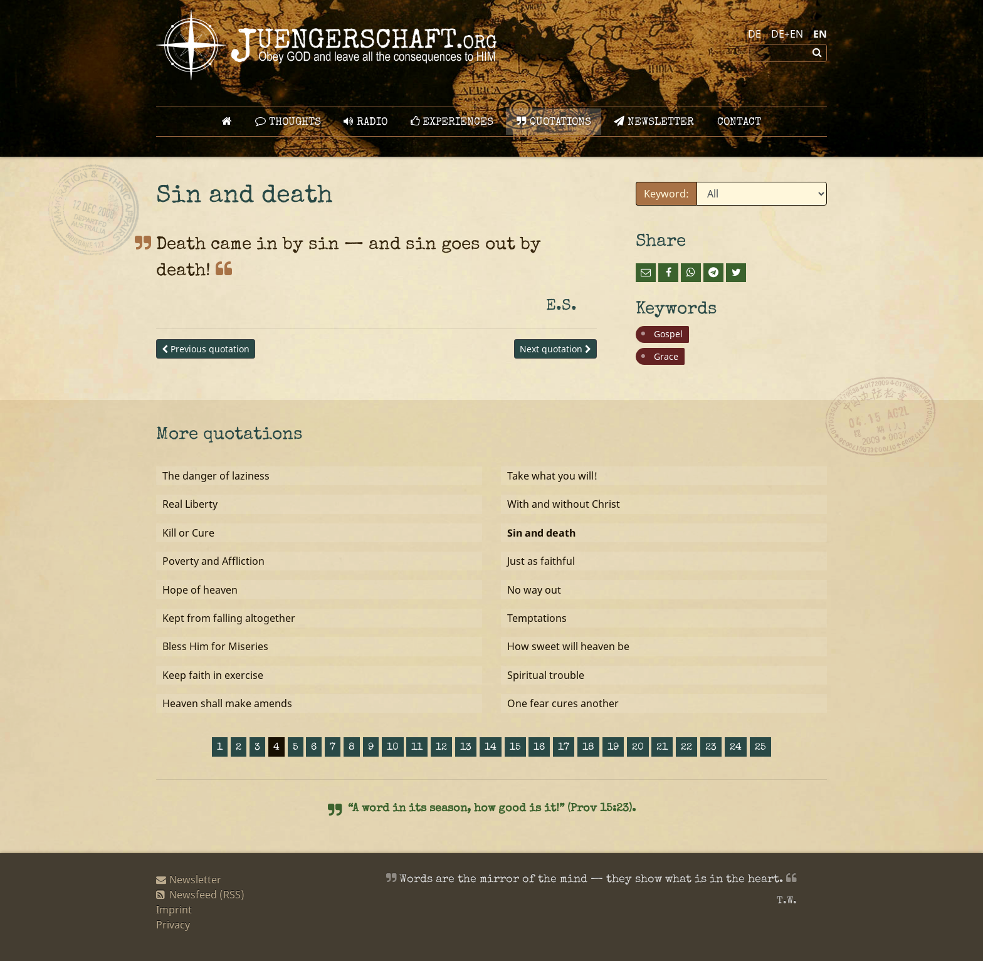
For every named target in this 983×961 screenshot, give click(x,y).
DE (754, 34)
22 (686, 748)
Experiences (452, 122)
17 (563, 748)
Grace (666, 356)
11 (417, 748)
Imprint (174, 909)
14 (491, 748)
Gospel (668, 334)
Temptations (537, 618)
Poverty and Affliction (213, 561)
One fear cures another (563, 703)
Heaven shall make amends (227, 703)
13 (465, 748)
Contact (739, 122)
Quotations (554, 122)
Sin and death (541, 533)
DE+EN (787, 34)
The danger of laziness (216, 476)
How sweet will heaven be (568, 646)
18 (588, 748)
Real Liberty (190, 504)
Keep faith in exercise (212, 675)
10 (393, 748)
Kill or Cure (188, 533)
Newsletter (654, 122)
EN (820, 34)
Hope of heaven (200, 590)
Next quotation (555, 349)
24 (736, 748)
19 (613, 748)
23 (711, 748)
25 (760, 748)
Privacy (173, 925)
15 (515, 748)
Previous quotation (206, 349)
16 (539, 748)
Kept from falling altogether (228, 618)
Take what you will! (552, 476)
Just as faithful (541, 561)
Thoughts (288, 122)
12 (441, 748)
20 (638, 748)
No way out (534, 590)
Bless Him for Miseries (215, 646)
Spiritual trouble (545, 675)
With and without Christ (563, 504)
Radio (365, 122)
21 (662, 748)
